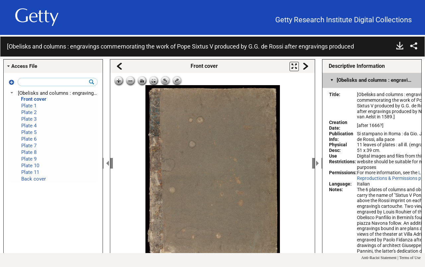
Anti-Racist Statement (378, 257)
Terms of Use (410, 257)
